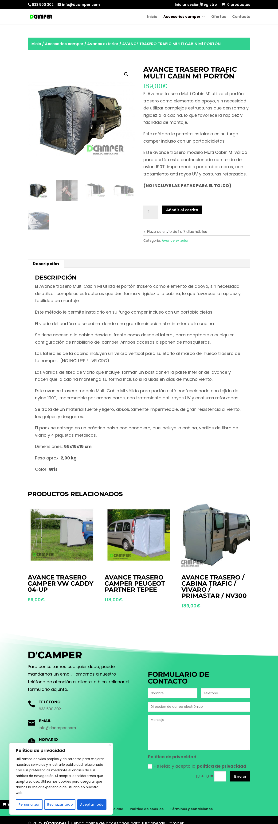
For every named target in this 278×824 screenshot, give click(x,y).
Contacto (241, 17)
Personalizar (29, 804)
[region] (61, 779)
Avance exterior (102, 44)
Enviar (240, 776)
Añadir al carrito (182, 210)
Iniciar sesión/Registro (196, 5)
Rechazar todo (60, 804)
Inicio (152, 17)
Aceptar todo (92, 804)
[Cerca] (110, 745)
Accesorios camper (181, 17)
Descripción (46, 264)
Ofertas (218, 17)
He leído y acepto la (197, 766)
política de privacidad (221, 766)
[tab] (45, 264)
